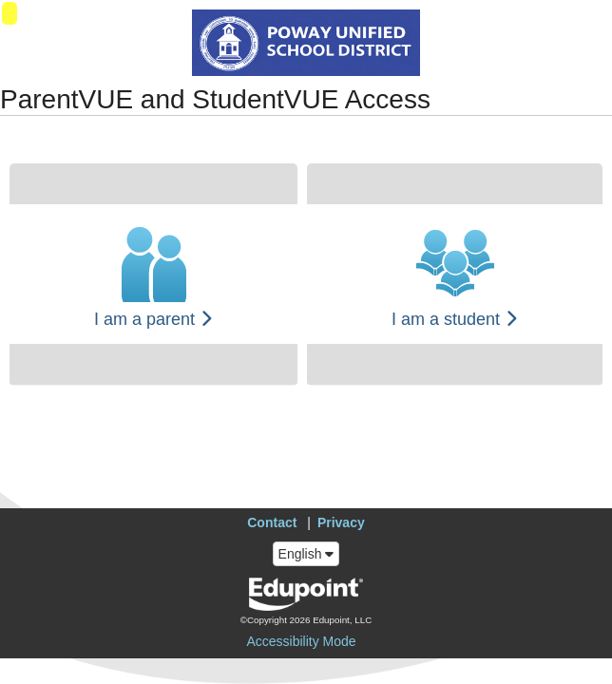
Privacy (341, 522)
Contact (271, 522)
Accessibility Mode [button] (300, 641)
